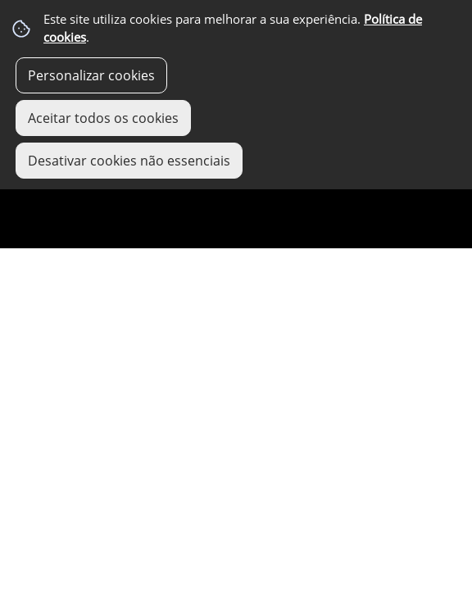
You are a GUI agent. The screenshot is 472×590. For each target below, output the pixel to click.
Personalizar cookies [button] (91, 75)
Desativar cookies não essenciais (129, 161)
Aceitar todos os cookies (103, 118)
